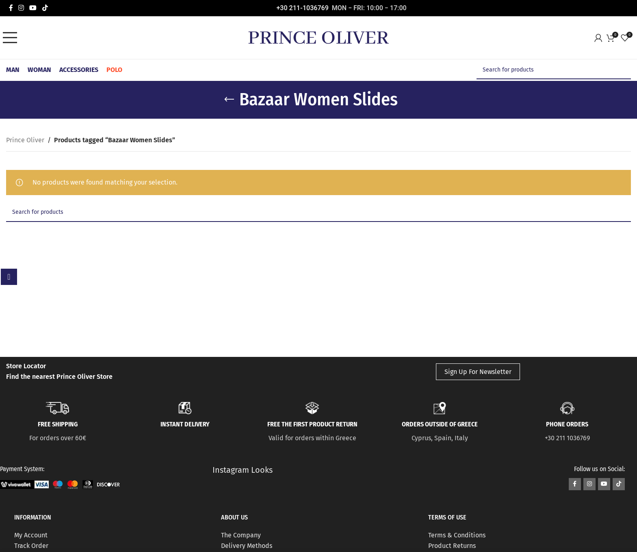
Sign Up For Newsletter (477, 372)
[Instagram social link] (20, 8)
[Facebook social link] (10, 8)
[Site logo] (318, 37)
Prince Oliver (25, 140)
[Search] (554, 70)
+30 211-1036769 (303, 8)
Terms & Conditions (456, 535)
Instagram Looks (242, 470)
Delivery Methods (246, 546)
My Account (31, 535)
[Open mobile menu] (12, 38)
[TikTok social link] (44, 8)
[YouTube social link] (33, 8)
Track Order (31, 546)
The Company (241, 535)
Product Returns (452, 546)
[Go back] (229, 99)
